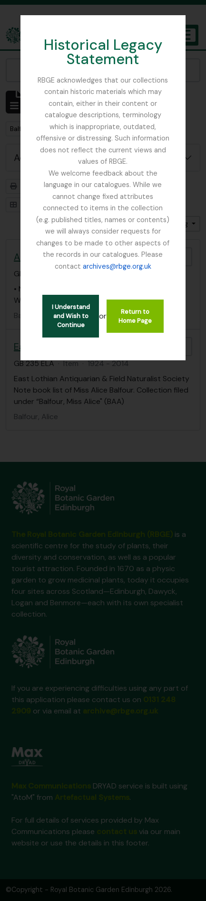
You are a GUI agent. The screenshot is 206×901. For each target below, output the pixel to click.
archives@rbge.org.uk (117, 266)
